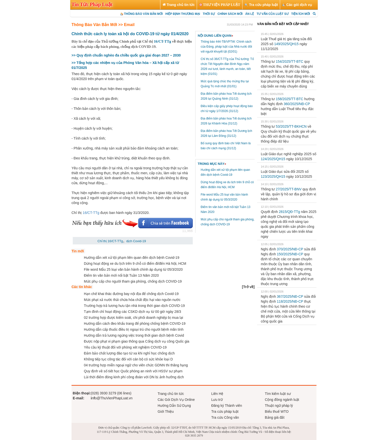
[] (248, 287)
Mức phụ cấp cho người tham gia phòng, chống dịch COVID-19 (133, 281)
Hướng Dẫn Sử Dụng (174, 406)
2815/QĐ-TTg (289, 212)
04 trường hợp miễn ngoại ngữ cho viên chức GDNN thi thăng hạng (136, 365)
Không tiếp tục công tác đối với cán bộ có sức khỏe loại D (128, 359)
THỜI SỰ (209, 14)
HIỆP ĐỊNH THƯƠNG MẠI (182, 14)
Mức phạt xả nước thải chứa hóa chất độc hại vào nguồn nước (132, 300)
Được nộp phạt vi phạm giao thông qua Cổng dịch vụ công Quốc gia (136, 341)
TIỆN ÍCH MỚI (300, 14)
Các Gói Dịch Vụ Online (176, 400)
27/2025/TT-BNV (288, 189)
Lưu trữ (217, 400)
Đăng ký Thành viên (226, 406)
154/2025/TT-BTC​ (289, 61)
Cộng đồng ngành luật (282, 400)
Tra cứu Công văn (225, 417)
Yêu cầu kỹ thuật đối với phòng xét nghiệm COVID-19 (125, 347)
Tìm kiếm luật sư (278, 394)
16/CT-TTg (162, 41)
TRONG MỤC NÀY (212, 164)
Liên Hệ (217, 394)
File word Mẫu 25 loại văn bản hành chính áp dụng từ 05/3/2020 (133, 269)
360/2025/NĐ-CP (297, 104)
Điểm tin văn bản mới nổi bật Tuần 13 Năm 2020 (121, 275)
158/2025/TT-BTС (289, 99)
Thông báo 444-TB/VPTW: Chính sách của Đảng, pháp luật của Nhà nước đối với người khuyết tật (226, 46)
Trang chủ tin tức (171, 394)
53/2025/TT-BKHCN (291, 126)
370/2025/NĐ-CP (290, 249)
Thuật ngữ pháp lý (279, 406)
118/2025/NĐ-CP (290, 301)
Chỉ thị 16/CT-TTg (110, 241)
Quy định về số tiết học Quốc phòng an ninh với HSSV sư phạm (133, 371)
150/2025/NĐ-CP (290, 254)
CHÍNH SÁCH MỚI (230, 14)
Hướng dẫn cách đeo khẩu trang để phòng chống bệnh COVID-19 (135, 323)
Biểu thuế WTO (277, 411)
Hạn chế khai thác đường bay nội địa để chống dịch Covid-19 (131, 294)
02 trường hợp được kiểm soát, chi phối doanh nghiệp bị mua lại (133, 318)
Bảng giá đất (274, 417)
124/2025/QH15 (273, 159)
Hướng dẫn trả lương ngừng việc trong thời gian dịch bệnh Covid (134, 335)
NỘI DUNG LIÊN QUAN (215, 35)
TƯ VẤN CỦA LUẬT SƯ (273, 14)
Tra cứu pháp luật (225, 411)
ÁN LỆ (249, 14)
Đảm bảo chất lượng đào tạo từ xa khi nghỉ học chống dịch (129, 353)
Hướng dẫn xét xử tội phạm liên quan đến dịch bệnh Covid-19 (131, 258)
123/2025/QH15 (273, 176)
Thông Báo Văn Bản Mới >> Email (103, 25)
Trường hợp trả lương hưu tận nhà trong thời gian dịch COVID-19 (134, 306)
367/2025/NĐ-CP (290, 296)
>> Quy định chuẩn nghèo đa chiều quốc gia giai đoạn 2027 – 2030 (126, 55)
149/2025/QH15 (286, 44)
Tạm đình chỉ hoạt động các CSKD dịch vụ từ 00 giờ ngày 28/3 (132, 312)
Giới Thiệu (166, 411)
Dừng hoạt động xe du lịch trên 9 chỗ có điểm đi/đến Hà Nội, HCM (135, 263)
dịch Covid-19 (136, 241)
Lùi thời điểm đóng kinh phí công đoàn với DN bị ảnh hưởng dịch (134, 377)
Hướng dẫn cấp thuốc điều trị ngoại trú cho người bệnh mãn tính (133, 329)
